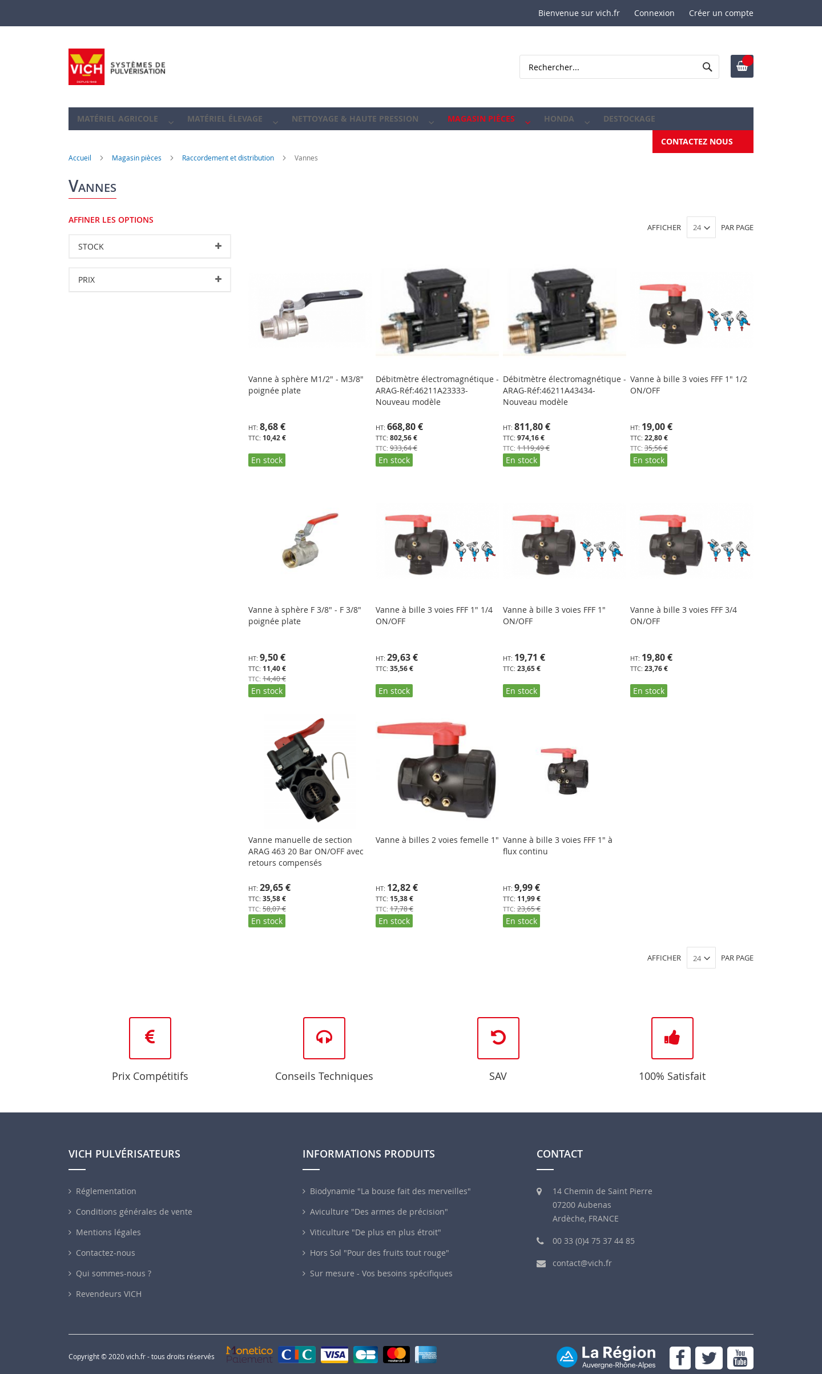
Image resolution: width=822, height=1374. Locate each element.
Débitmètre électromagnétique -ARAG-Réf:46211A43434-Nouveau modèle (564, 382)
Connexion (654, 12)
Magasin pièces (137, 149)
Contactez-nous (105, 1244)
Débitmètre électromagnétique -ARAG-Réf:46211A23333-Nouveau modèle (437, 382)
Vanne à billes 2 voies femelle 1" (437, 831)
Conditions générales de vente (134, 1203)
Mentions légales (108, 1224)
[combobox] (619, 67)
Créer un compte (721, 12)
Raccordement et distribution (228, 149)
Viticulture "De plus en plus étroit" (375, 1224)
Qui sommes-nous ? (113, 1265)
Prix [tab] (86, 271)
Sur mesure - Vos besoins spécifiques (381, 1265)
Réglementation (106, 1183)
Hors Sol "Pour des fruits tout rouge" (379, 1244)
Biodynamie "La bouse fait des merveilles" (390, 1183)
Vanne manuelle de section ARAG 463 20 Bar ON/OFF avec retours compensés (306, 843)
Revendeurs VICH (109, 1285)
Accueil (79, 149)
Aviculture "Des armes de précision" (379, 1203)
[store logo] (117, 67)
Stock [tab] (91, 238)
